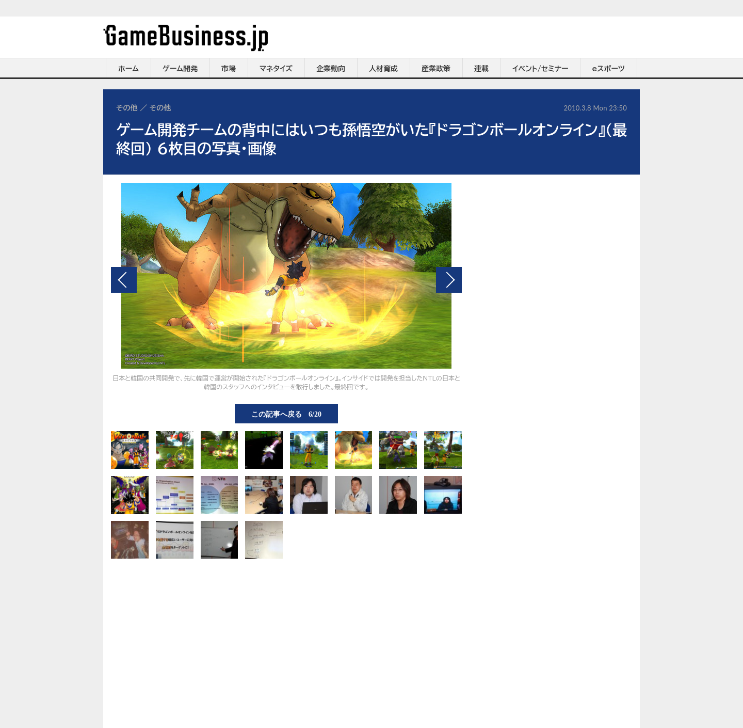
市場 (228, 68)
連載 (481, 68)
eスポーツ (608, 68)
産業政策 (436, 68)
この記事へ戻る (286, 413)
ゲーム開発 (180, 68)
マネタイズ (276, 68)
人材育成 (383, 68)
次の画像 (449, 280)
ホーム (128, 68)
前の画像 (124, 280)
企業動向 (330, 68)
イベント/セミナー (540, 68)
